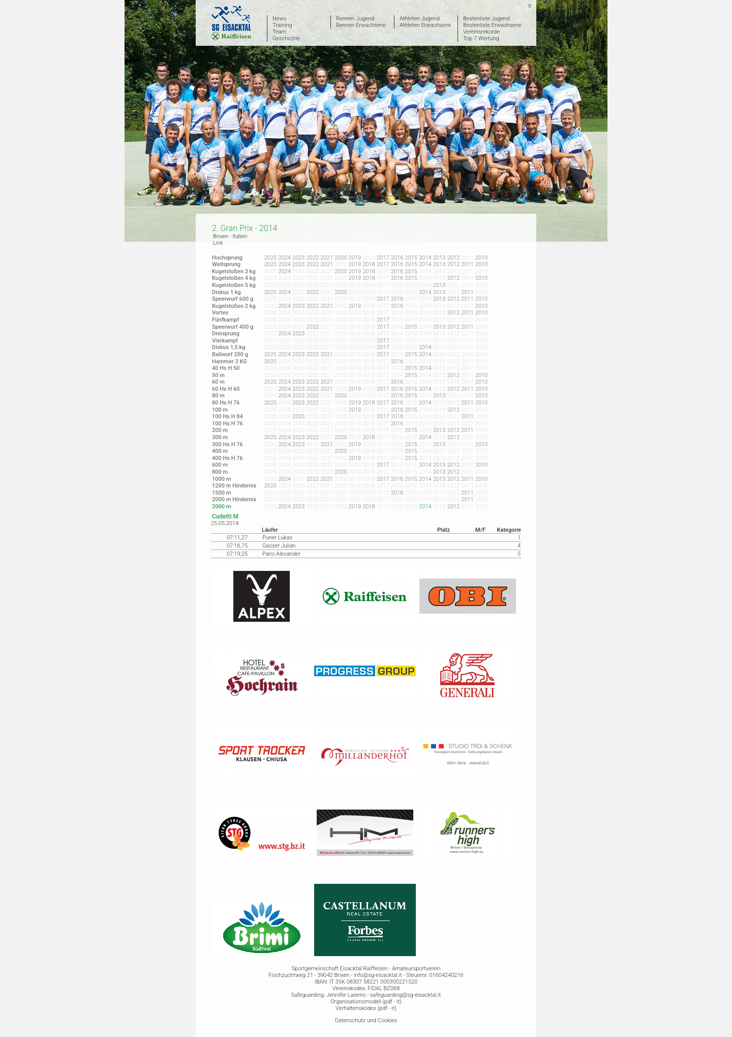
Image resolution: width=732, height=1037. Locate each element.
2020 (340, 257)
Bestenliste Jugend (486, 18)
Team (279, 31)
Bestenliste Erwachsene (492, 25)
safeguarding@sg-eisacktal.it (405, 995)
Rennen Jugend (355, 18)
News (279, 18)
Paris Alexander (281, 554)
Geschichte (286, 38)
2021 (326, 257)
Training (282, 25)
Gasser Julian (279, 545)
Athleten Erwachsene (425, 25)
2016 (397, 257)
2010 (481, 257)
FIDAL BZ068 (384, 988)
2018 (369, 264)
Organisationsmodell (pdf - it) (366, 1001)
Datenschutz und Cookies (366, 1020)
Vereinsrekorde (481, 31)
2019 (355, 257)
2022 (313, 257)
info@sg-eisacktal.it (378, 975)
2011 (467, 264)
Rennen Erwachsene (361, 25)
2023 (298, 257)
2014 (425, 257)
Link (218, 243)
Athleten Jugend (420, 18)
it (529, 6)
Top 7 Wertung (481, 38)
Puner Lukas (277, 537)
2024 (284, 257)
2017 (383, 257)
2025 (270, 257)
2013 (439, 257)
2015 (411, 257)
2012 (453, 257)
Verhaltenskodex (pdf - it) (366, 1008)
